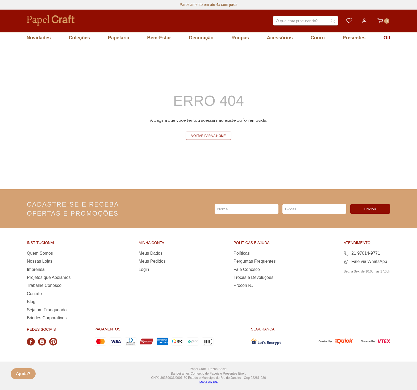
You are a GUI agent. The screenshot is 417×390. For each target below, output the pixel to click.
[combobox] (305, 21)
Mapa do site (208, 382)
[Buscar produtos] (332, 20)
